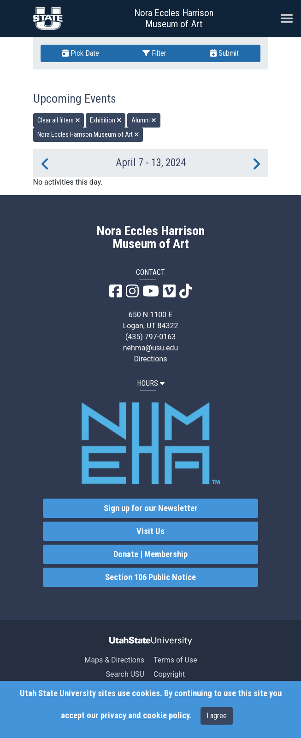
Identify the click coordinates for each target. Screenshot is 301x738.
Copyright (169, 674)
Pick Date (80, 53)
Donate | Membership (150, 554)
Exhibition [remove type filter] (106, 120)
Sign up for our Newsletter (151, 508)
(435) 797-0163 (150, 336)
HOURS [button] (151, 383)
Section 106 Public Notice (150, 577)
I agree (217, 715)
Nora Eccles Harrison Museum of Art (173, 18)
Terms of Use (175, 660)
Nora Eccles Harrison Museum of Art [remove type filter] (88, 134)
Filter (154, 53)
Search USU (125, 674)
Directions (150, 358)
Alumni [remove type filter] (143, 120)
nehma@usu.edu (150, 347)
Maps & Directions (114, 660)
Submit (224, 53)
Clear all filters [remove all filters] (58, 120)
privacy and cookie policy (144, 715)
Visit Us (150, 531)
